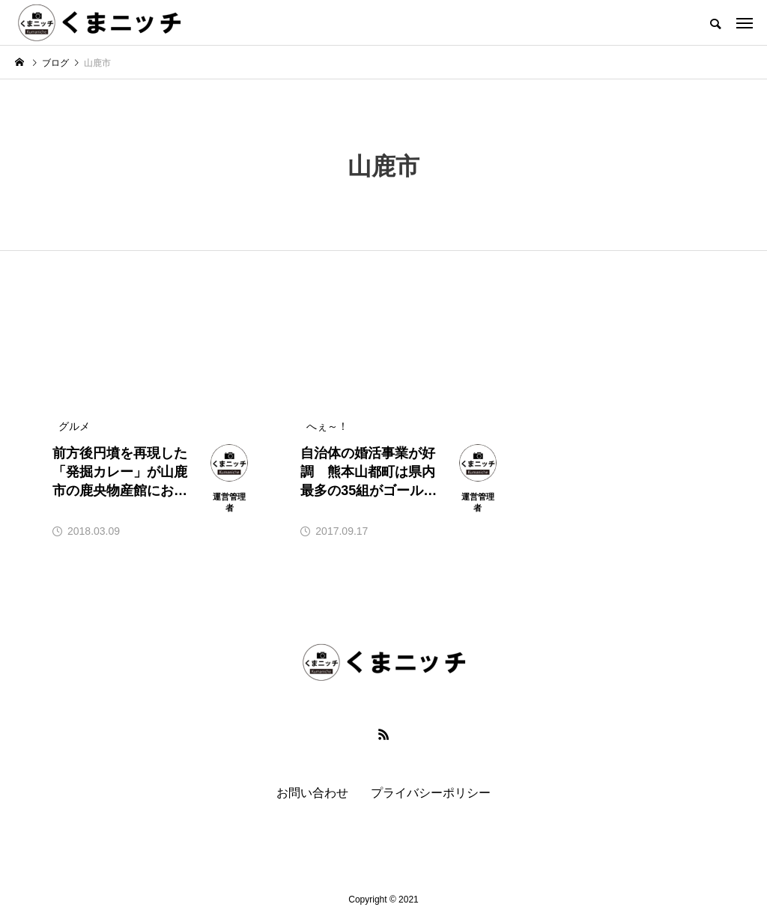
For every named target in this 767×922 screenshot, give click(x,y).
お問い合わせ (312, 792)
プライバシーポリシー (431, 792)
